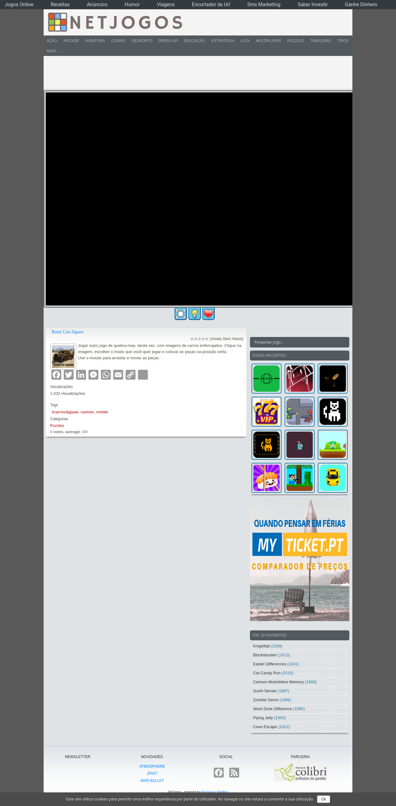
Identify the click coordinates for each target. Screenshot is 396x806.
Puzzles (295, 41)
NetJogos (207, 792)
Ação (52, 41)
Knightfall (261, 646)
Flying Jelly (263, 717)
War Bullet (152, 780)
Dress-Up (168, 41)
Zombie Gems (265, 699)
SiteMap (222, 792)
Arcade (71, 41)
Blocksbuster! (265, 655)
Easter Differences (269, 664)
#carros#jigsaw (65, 412)
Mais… (53, 51)
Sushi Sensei (265, 691)
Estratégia (222, 41)
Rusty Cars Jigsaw (68, 332)
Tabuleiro (320, 41)
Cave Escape (265, 726)
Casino (118, 41)
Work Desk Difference (272, 708)
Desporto (142, 41)
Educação (194, 41)
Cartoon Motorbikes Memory (278, 682)
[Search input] (296, 342)
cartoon (87, 412)
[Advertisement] (194, 72)
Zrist (152, 773)
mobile (102, 412)
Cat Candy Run (267, 673)
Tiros (343, 41)
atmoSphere (152, 766)
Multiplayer (268, 41)
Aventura (95, 41)
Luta (245, 41)
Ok (323, 799)
